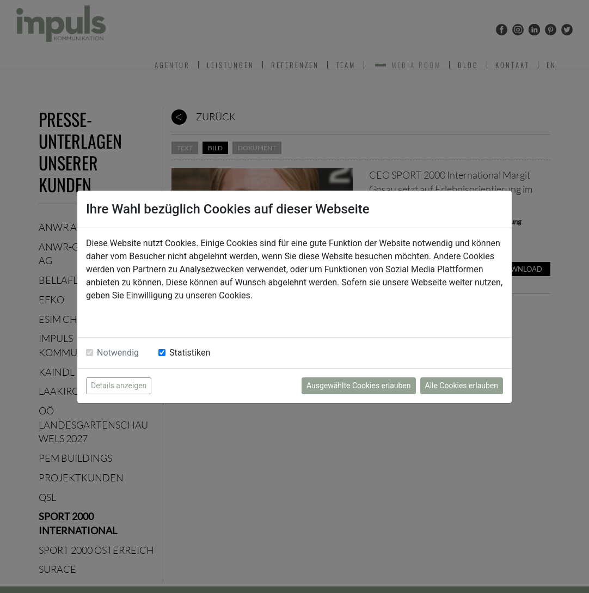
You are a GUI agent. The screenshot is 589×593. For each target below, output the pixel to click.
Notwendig (118, 352)
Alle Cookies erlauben (461, 385)
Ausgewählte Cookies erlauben (358, 385)
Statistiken (189, 352)
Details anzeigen (118, 385)
